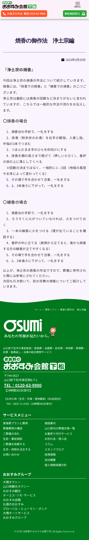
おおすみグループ (15, 517)
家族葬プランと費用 (15, 423)
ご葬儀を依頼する (14, 444)
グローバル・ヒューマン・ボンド (25, 508)
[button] (77, 3)
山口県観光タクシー (16, 486)
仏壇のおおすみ (13, 504)
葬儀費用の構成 (12, 428)
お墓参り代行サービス (58, 434)
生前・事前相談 (13, 439)
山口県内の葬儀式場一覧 (60, 428)
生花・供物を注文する (17, 449)
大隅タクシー (12, 482)
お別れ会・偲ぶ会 (56, 439)
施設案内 (50, 423)
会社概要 (50, 460)
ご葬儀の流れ (11, 434)
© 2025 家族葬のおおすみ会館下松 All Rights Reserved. (45, 531)
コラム (49, 444)
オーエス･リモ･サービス (19, 495)
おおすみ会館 (12, 500)
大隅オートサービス (16, 513)
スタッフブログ (55, 449)
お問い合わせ (11, 454)
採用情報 (50, 454)
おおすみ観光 (12, 491)
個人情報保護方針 (56, 465)
